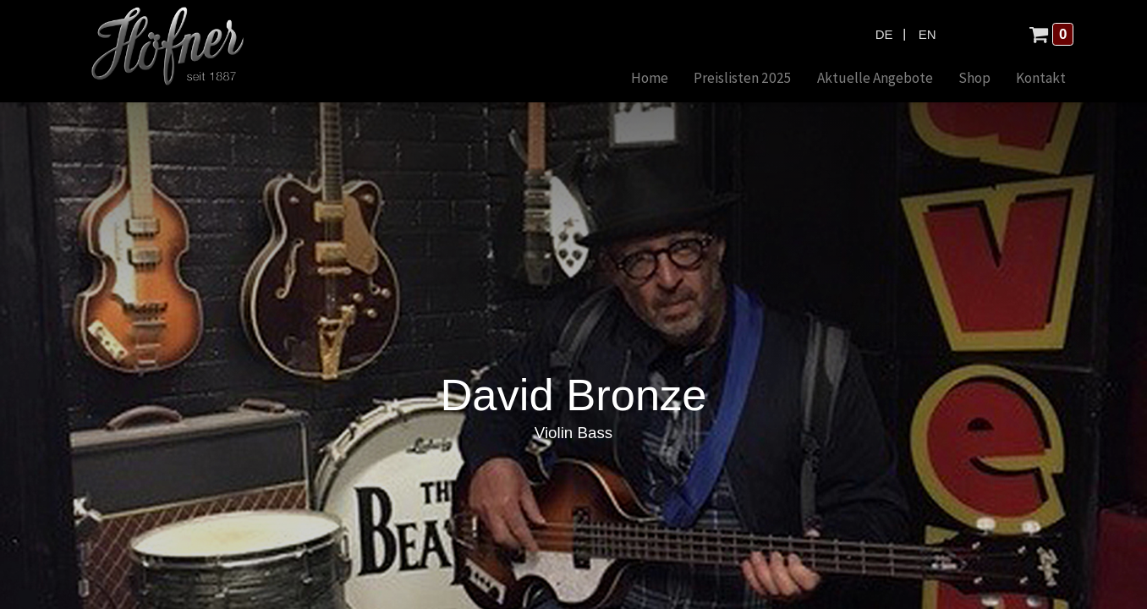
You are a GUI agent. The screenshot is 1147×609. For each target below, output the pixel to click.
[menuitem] (649, 79)
